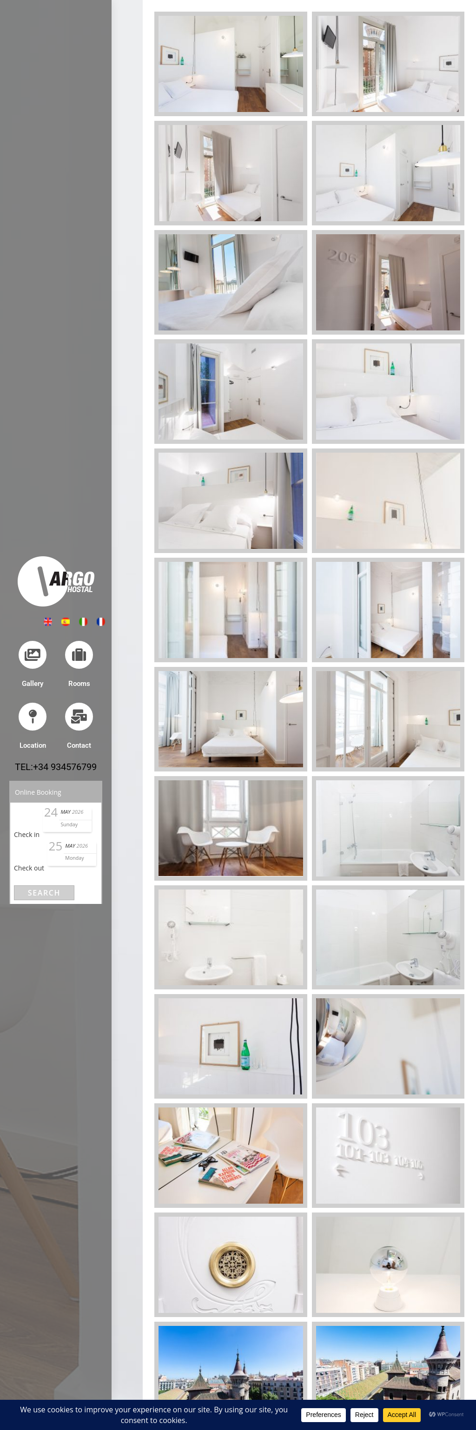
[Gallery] (32, 655)
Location (33, 745)
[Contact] (79, 717)
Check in (27, 834)
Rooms (79, 683)
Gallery (32, 683)
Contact (79, 745)
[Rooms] (79, 655)
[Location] (32, 717)
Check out (29, 867)
